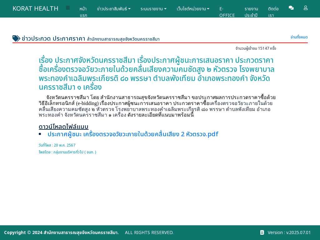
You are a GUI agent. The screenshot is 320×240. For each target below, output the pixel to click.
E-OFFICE (227, 9)
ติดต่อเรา (273, 9)
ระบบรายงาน (152, 9)
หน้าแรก (83, 9)
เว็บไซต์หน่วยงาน (191, 9)
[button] (68, 9)
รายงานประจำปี (251, 9)
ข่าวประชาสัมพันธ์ (112, 9)
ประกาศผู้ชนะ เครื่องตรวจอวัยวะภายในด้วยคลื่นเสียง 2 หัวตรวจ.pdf (133, 134)
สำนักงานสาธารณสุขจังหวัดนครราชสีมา (80, 232)
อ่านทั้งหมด (299, 37)
